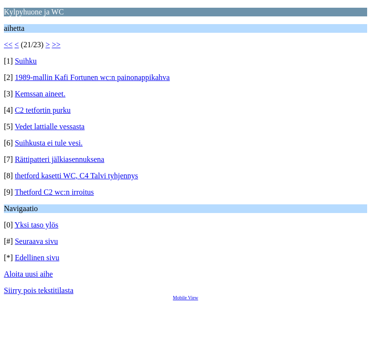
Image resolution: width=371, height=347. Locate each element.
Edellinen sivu (37, 258)
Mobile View (185, 297)
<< (8, 44)
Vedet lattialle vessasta (49, 126)
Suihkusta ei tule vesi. (49, 143)
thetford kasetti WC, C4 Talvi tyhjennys (76, 176)
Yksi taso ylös (36, 225)
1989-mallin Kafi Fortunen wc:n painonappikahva (92, 77)
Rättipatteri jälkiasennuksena (59, 159)
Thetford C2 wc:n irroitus (54, 192)
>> (56, 44)
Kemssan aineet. (40, 94)
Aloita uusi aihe (28, 274)
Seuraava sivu (36, 241)
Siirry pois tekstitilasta (38, 290)
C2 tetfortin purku (43, 110)
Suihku (26, 61)
